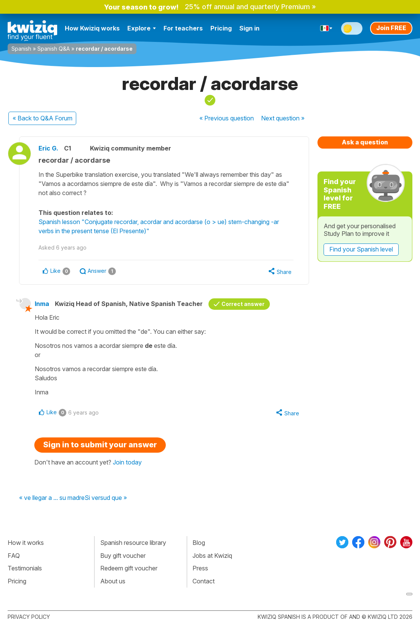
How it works (26, 542)
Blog (198, 542)
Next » (283, 118)
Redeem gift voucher (128, 568)
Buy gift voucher (123, 555)
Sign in (249, 28)
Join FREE (391, 28)
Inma (42, 303)
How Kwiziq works (92, 28)
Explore (141, 28)
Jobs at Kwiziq (212, 555)
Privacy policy (29, 616)
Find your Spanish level (361, 249)
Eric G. (48, 148)
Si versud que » (106, 498)
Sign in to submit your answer (100, 444)
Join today (127, 462)
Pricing (221, 28)
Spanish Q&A (53, 48)
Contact (203, 581)
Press (200, 568)
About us (112, 581)
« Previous (226, 118)
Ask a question (365, 142)
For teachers (183, 28)
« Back (42, 118)
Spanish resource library (133, 542)
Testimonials (25, 568)
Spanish (21, 48)
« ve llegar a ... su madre (52, 498)
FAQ (14, 555)
